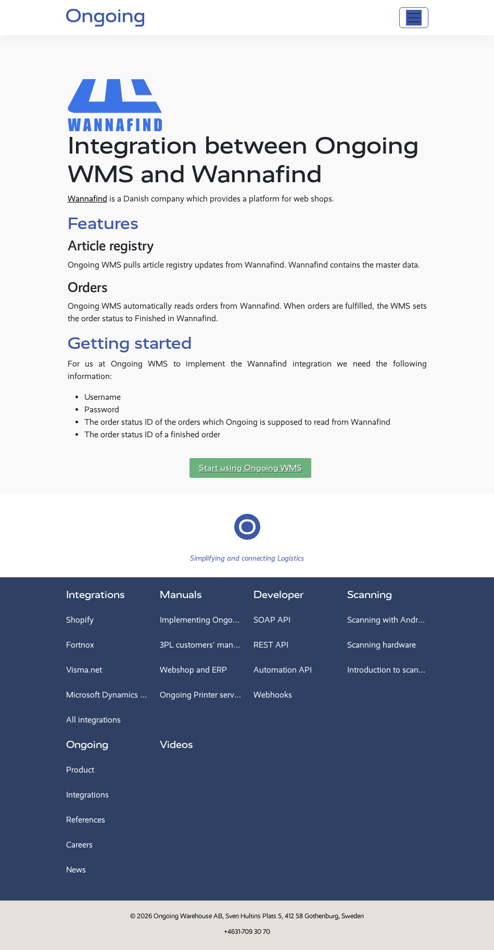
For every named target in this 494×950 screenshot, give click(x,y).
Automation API (283, 670)
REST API (271, 645)
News (76, 870)
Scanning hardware (381, 645)
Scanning (369, 595)
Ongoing (87, 745)
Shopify (80, 620)
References (85, 820)
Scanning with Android (387, 620)
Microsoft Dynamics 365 (106, 695)
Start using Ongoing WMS (250, 468)
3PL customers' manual (200, 645)
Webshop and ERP (193, 670)
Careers (79, 845)
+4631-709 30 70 (247, 931)
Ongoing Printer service (200, 695)
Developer (278, 595)
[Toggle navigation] (413, 17)
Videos (176, 745)
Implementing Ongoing (200, 620)
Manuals (181, 595)
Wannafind (87, 199)
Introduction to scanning (387, 670)
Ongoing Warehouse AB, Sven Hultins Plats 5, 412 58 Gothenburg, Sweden (259, 916)
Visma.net (84, 670)
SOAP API (272, 620)
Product (80, 770)
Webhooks (273, 695)
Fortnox (80, 645)
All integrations (93, 720)
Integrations (95, 595)
